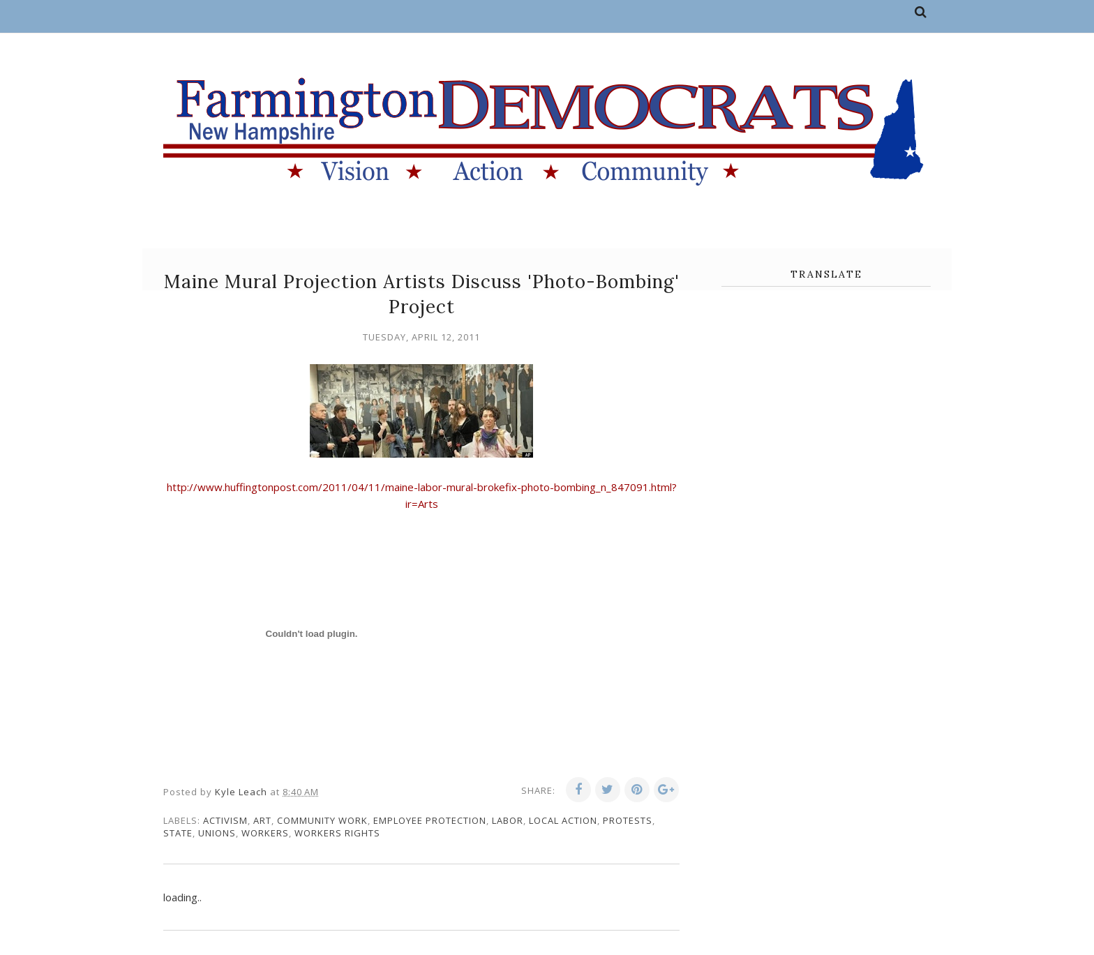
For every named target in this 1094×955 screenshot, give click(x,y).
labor (507, 820)
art (262, 820)
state (178, 833)
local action (563, 820)
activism (225, 820)
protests (627, 820)
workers (265, 833)
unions (217, 833)
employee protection (429, 820)
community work (322, 820)
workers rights (337, 833)
